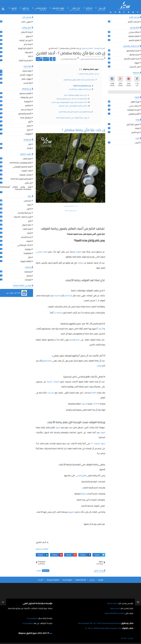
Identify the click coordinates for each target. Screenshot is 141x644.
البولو (103, 432)
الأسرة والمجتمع (25, 113)
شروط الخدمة (67, 579)
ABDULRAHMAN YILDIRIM (112, 613)
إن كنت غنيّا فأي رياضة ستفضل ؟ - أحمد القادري (70, 52)
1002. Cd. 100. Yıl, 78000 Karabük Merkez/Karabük (100, 628)
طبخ (29, 143)
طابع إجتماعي (81, 475)
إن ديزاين (28, 182)
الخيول (58, 427)
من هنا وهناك (25, 97)
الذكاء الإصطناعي (24, 244)
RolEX (94, 392)
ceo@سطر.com (32, 618)
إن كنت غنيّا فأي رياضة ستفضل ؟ (88, 73)
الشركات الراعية (53, 381)
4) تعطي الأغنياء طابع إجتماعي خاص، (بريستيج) (73, 105)
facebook (46, 570)
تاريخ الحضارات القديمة (22, 216)
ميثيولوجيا (27, 253)
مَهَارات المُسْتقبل (58, 8)
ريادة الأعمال (26, 31)
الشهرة (71, 511)
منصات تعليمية (25, 174)
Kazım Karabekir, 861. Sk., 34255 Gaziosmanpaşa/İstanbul (96, 623)
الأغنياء (101, 328)
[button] (16, 292)
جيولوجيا (28, 248)
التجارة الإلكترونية (24, 48)
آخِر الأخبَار (89, 8)
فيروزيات (28, 133)
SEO (29, 56)
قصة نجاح (27, 44)
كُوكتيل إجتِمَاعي (40, 8)
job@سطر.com (27, 623)
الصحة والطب (134, 54)
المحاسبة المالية (25, 60)
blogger (38, 570)
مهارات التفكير (25, 74)
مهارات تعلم (26, 78)
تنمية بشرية (26, 70)
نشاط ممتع (47, 360)
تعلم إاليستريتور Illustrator (21, 178)
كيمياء (28, 240)
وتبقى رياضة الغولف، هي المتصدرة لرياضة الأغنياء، (71, 117)
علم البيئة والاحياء (24, 212)
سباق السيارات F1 (98, 443)
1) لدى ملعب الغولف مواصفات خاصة (76, 94)
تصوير (29, 125)
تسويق (28, 35)
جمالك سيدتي (134, 31)
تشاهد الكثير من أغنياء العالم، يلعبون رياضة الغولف (79, 79)
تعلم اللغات (26, 158)
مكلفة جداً (58, 312)
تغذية (29, 148)
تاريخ (29, 220)
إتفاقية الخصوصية (53, 579)
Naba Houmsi (114, 608)
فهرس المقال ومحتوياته (88, 68)
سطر (50, 633)
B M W (96, 403)
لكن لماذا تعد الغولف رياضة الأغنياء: (80, 88)
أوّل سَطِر (101, 8)
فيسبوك (28, 52)
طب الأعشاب (134, 66)
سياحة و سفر (26, 109)
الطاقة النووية (25, 261)
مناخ (29, 256)
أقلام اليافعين (133, 113)
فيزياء (29, 232)
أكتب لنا (40, 579)
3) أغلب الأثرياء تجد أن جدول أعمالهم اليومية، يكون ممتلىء (69, 101)
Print (46, 58)
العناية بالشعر (134, 40)
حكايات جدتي (134, 105)
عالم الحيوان (26, 224)
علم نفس (27, 200)
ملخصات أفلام (133, 21)
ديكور (29, 129)
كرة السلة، (58, 295)
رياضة (137, 128)
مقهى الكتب (26, 21)
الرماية (80, 262)
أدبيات (137, 142)
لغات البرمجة (26, 170)
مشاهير (28, 105)
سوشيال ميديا (25, 117)
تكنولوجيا (27, 101)
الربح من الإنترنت (25, 40)
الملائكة (28, 279)
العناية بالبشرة (133, 35)
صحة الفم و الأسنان (131, 58)
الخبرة (71, 339)
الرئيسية (100, 579)
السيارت (84, 403)
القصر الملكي (42, 251)
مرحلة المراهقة (133, 109)
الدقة (77, 339)
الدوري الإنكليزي (132, 124)
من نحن (92, 579)
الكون (29, 208)
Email (39, 58)
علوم (29, 204)
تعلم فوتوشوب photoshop (20, 162)
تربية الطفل (135, 101)
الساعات (50, 392)
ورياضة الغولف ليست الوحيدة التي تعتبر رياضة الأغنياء (75, 111)
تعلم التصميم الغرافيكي (22, 166)
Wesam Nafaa (112, 603)
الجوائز (83, 493)
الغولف (79, 251)
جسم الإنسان (26, 236)
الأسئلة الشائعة (80, 579)
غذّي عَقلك (75, 8)
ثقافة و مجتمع (42, 548)
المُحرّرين (14, 8)
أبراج (29, 121)
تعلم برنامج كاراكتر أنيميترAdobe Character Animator (15, 188)
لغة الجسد (27, 82)
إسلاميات (27, 271)
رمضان (28, 275)
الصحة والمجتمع (133, 50)
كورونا (137, 62)
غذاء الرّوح (25, 8)
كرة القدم (68, 295)
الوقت (99, 365)
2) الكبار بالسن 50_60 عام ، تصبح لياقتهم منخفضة (72, 98)
